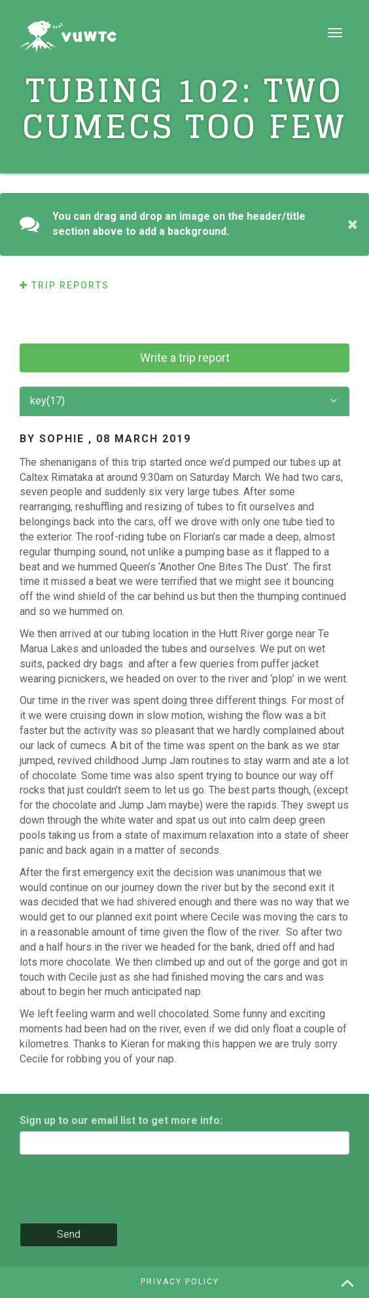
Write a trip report (185, 357)
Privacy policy (180, 1281)
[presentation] (119, 1190)
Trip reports (64, 285)
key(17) (184, 401)
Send (68, 1234)
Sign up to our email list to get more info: (121, 1120)
